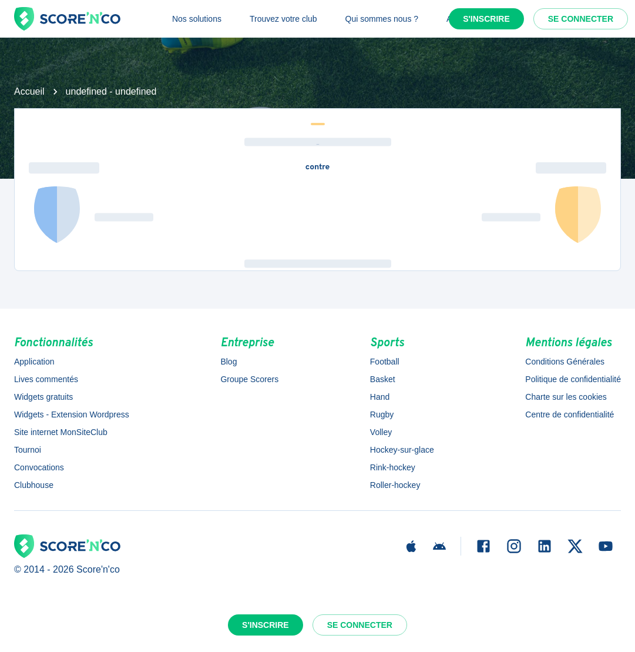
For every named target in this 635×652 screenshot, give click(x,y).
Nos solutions (196, 19)
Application (34, 361)
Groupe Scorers (249, 379)
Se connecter (580, 19)
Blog (228, 361)
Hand (379, 397)
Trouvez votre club (283, 19)
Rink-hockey (392, 467)
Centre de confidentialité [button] (569, 414)
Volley (381, 432)
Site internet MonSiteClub (60, 432)
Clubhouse (33, 485)
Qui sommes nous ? (382, 19)
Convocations (39, 467)
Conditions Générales (564, 361)
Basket (382, 379)
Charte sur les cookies (566, 397)
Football (384, 361)
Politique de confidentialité (573, 379)
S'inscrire (486, 19)
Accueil (29, 91)
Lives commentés (46, 379)
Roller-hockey (395, 485)
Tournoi (27, 449)
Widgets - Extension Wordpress (71, 414)
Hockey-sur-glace (402, 449)
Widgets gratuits (43, 397)
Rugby (382, 414)
